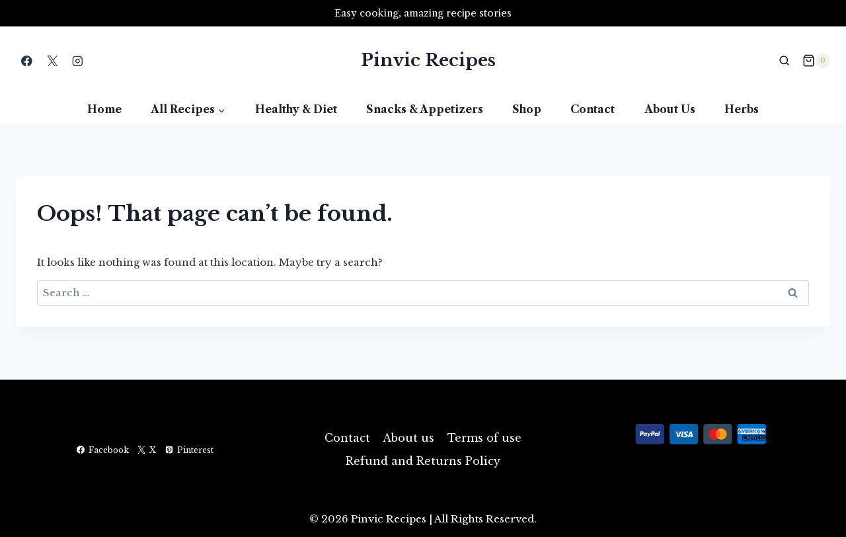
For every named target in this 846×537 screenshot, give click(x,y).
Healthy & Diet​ (296, 109)
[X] (52, 60)
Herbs (741, 109)
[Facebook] (27, 60)
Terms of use (484, 437)
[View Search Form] (784, 61)
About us (669, 109)
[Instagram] (78, 60)
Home (104, 109)
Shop (526, 109)
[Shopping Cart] (816, 60)
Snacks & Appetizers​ (424, 109)
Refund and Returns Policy (423, 461)
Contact (592, 109)
